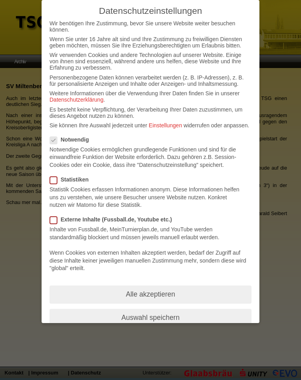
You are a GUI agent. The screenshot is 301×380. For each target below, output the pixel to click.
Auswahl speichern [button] (151, 317)
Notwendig (73, 139)
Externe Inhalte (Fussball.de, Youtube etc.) (114, 219)
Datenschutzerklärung (76, 99)
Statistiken (72, 179)
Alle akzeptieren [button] (150, 294)
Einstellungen (165, 125)
